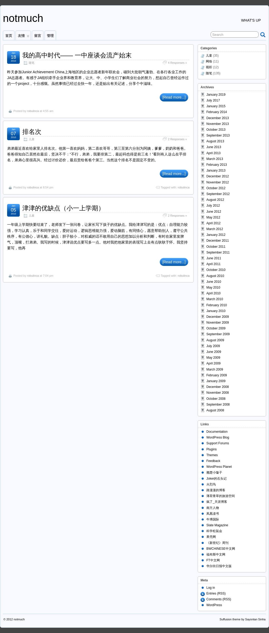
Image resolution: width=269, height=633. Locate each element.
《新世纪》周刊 (217, 543)
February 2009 (216, 375)
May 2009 (213, 357)
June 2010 (213, 282)
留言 (37, 36)
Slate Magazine (217, 525)
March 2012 (214, 229)
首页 (8, 36)
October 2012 (216, 188)
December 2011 (217, 240)
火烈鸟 (211, 484)
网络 (209, 61)
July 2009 (213, 346)
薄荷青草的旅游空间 (220, 496)
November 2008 (217, 393)
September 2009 (218, 334)
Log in (210, 588)
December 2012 (217, 176)
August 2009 (215, 340)
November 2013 (217, 124)
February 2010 (216, 305)
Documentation (217, 432)
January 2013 (216, 170)
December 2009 (217, 317)
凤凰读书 (212, 513)
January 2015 (216, 106)
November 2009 (217, 322)
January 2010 (216, 311)
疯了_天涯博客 (216, 502)
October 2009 (216, 328)
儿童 (31, 139)
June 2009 (213, 352)
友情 (23, 37)
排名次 (31, 131)
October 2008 (216, 399)
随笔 (31, 62)
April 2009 (213, 363)
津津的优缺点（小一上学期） (63, 208)
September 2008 (218, 404)
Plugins (211, 449)
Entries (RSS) (216, 593)
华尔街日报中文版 (219, 566)
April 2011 (213, 264)
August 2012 (215, 200)
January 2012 (216, 235)
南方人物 (212, 508)
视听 (209, 67)
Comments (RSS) (218, 599)
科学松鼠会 (214, 531)
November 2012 (217, 182)
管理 (50, 36)
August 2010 (215, 276)
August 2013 (215, 141)
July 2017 (213, 100)
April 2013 (213, 153)
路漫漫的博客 (215, 490)
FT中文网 (213, 560)
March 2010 (214, 299)
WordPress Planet (219, 467)
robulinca (33, 111)
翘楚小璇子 (214, 472)
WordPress (214, 605)
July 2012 (213, 205)
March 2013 (214, 159)
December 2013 (217, 118)
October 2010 (216, 270)
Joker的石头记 (216, 478)
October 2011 (216, 247)
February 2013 (216, 165)
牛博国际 (212, 519)
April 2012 (213, 223)
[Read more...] (174, 97)
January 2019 (216, 94)
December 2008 (217, 387)
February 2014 (216, 112)
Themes (212, 455)
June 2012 (213, 211)
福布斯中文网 (215, 554)
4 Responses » (177, 62)
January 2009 (216, 381)
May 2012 (213, 217)
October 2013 (216, 130)
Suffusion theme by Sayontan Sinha (243, 619)
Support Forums (217, 443)
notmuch (23, 18)
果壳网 (211, 537)
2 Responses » (177, 139)
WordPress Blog (217, 437)
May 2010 (213, 287)
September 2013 (218, 135)
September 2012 (218, 194)
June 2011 (213, 258)
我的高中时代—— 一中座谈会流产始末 (77, 55)
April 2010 (213, 293)
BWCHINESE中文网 (220, 549)
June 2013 (213, 147)
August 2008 (215, 410)
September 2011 (218, 252)
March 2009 (214, 369)
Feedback (213, 461)
